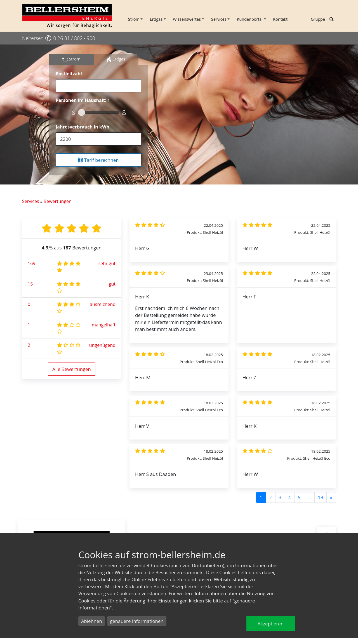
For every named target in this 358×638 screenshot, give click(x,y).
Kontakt (280, 19)
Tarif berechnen (98, 160)
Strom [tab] (71, 59)
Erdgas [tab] (116, 59)
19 (320, 497)
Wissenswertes (187, 19)
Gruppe (318, 19)
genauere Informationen (136, 621)
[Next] (331, 497)
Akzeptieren (271, 623)
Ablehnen (91, 621)
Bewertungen (58, 201)
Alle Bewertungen (71, 369)
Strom (134, 19)
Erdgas (156, 19)
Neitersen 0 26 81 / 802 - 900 (58, 38)
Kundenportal (250, 19)
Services (219, 19)
